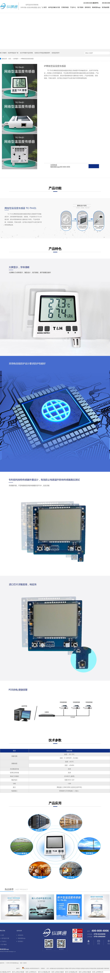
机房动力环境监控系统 (90, 968)
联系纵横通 (105, 7)
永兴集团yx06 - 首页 (75, 972)
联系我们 (20, 941)
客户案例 (80, 7)
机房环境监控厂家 (13, 53)
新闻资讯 (88, 7)
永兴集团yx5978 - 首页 (7, 972)
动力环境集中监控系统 (26, 53)
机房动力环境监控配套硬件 (42, 53)
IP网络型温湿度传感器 (27, 58)
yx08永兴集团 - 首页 (88, 972)
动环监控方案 (5, 938)
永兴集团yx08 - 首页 (47, 972)
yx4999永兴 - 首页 (35, 972)
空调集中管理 (68, 968)
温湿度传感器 (100, 968)
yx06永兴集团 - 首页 (21, 972)
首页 (45, 7)
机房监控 (83, 968)
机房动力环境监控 (76, 968)
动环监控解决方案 (54, 7)
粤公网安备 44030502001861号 (30, 968)
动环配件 (16, 58)
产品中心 (73, 7)
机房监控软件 (55, 53)
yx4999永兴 (99, 972)
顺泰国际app (96, 7)
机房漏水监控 (53, 968)
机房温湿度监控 (60, 968)
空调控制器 (65, 7)
